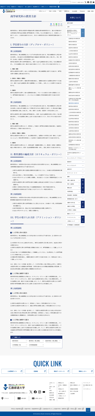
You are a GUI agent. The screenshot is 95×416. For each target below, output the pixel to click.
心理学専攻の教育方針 (74, 115)
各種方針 (69, 169)
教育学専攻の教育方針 (74, 121)
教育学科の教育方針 (73, 57)
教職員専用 (61, 398)
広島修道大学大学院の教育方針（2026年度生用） (75, 99)
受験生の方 (3, 6)
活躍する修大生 (71, 202)
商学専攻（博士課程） (35, 341)
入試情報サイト (12, 371)
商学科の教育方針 (73, 44)
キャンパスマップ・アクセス (74, 158)
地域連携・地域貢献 (72, 195)
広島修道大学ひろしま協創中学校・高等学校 (54, 409)
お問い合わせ (80, 2)
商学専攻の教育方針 (73, 106)
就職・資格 (91, 11)
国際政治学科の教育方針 (74, 92)
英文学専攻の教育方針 (74, 124)
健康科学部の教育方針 (74, 78)
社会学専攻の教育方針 (74, 118)
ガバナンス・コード (72, 173)
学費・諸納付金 (71, 180)
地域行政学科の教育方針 (74, 95)
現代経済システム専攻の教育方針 (75, 140)
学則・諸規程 (70, 184)
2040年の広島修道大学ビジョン (74, 153)
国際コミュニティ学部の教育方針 (75, 88)
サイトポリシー (87, 389)
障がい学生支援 (74, 391)
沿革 (68, 26)
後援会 (79, 409)
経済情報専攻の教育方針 (74, 144)
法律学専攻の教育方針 (74, 131)
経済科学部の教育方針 (74, 66)
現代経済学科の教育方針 (74, 69)
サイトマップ (86, 383)
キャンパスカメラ (71, 165)
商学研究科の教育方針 (74, 103)
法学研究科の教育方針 (74, 128)
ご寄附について (44, 6)
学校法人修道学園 (16, 409)
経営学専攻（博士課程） (51, 341)
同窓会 (72, 409)
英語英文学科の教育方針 (74, 60)
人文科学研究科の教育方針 (75, 112)
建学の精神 (70, 23)
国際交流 (66, 11)
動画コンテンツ (71, 213)
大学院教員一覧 (16, 345)
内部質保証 (70, 191)
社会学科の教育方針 (73, 54)
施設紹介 (69, 161)
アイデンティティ (71, 217)
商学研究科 (15, 341)
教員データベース (59, 371)
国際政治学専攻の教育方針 (75, 134)
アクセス (74, 2)
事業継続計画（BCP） (72, 199)
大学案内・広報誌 (71, 210)
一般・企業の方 (28, 6)
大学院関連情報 (33, 345)
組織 (68, 176)
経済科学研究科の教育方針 (75, 137)
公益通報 (72, 393)
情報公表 (69, 187)
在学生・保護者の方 (11, 6)
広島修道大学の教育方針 (74, 38)
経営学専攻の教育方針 (74, 109)
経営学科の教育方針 (73, 47)
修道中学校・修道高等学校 (32, 409)
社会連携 (74, 11)
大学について (42, 11)
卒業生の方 (20, 6)
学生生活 (82, 11)
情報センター (83, 371)
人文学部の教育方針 (73, 51)
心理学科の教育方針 (73, 81)
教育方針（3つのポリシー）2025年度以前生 (75, 148)
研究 (60, 11)
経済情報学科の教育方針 (74, 72)
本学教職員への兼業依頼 (73, 225)
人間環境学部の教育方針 (74, 75)
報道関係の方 (36, 6)
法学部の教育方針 (73, 63)
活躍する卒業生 (71, 206)
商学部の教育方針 (73, 41)
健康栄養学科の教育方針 (74, 85)
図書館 (36, 371)
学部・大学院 (52, 11)
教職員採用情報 (53, 6)
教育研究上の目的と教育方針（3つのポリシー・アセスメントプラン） (72, 33)
